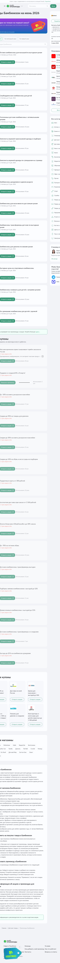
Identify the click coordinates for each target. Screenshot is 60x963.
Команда (28, 946)
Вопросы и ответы (51, 952)
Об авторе (54, 259)
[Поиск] (47, 6)
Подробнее (47, 1)
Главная (4, 928)
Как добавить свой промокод (34, 949)
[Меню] (5, 6)
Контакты (28, 952)
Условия (47, 946)
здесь (37, 332)
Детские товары (13, 928)
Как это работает (50, 949)
